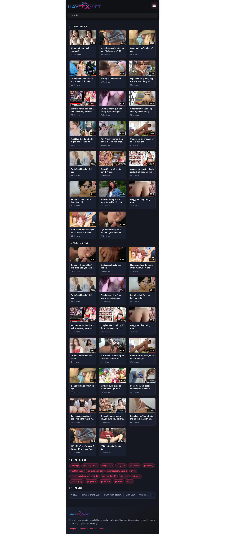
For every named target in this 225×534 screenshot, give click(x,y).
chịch (133, 471)
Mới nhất (82, 529)
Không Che (144, 495)
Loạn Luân (130, 495)
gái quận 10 (91, 482)
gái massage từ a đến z (117, 471)
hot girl (129, 482)
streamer (124, 476)
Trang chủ (73, 529)
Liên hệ (101, 529)
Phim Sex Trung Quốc (90, 495)
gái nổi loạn (105, 482)
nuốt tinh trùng (77, 471)
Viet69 (74, 495)
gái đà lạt (118, 482)
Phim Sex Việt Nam (113, 495)
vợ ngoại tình (107, 466)
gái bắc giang (76, 482)
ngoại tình (121, 466)
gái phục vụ (148, 466)
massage (75, 466)
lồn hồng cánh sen (95, 471)
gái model (136, 476)
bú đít (95, 476)
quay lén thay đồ (109, 476)
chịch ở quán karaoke (80, 476)
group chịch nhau (90, 466)
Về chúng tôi (92, 529)
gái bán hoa (134, 466)
